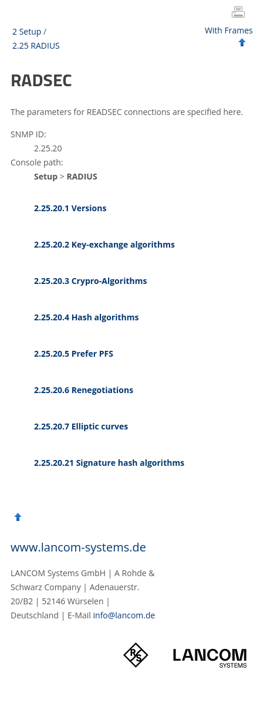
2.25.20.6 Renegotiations (83, 389)
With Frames (229, 30)
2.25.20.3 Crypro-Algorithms (90, 280)
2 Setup (26, 31)
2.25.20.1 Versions (70, 208)
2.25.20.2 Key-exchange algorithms (104, 244)
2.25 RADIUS (36, 45)
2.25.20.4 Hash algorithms (86, 317)
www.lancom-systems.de (78, 547)
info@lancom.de (124, 615)
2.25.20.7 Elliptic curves (81, 426)
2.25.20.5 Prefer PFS (73, 353)
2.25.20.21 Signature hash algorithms (109, 462)
